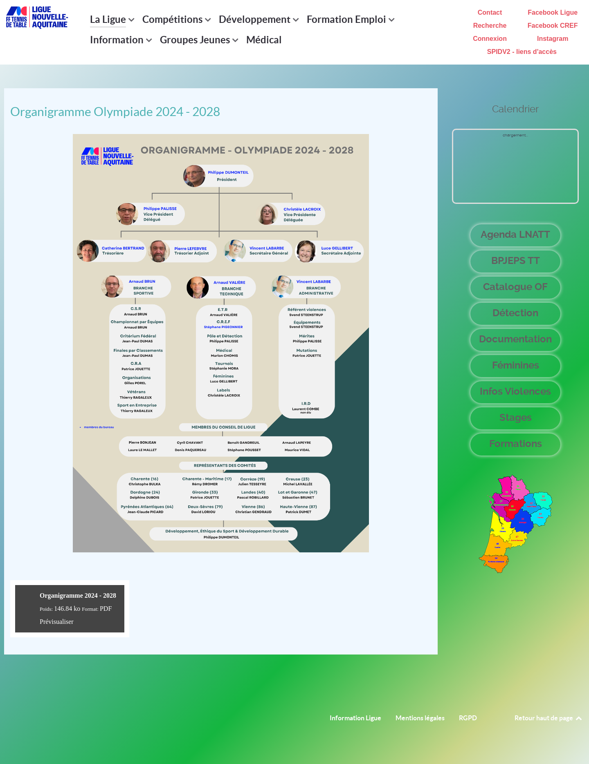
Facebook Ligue (553, 12)
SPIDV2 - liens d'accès (522, 51)
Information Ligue (355, 718)
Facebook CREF (553, 25)
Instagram (552, 38)
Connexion (490, 38)
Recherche (490, 25)
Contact (490, 12)
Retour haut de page (549, 718)
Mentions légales (420, 718)
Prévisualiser (57, 621)
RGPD (468, 718)
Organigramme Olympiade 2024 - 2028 (115, 111)
